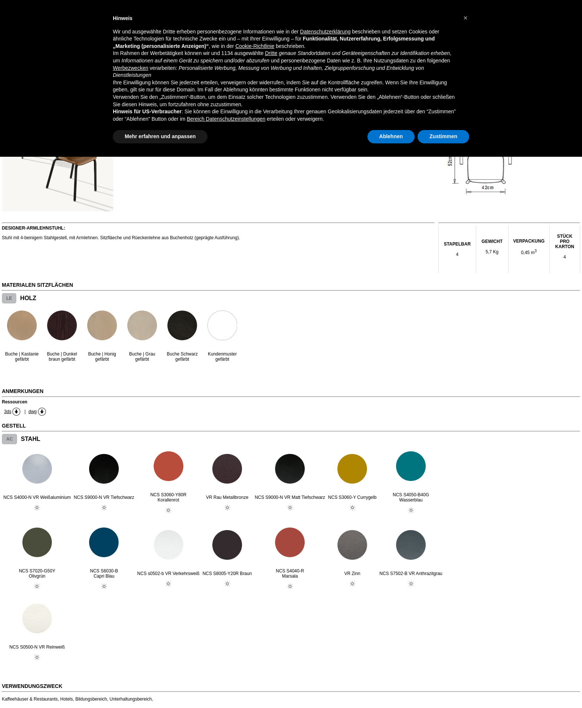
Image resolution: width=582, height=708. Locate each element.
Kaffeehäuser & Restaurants (30, 699)
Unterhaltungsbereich (130, 699)
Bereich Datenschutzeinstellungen (226, 119)
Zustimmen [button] (443, 136)
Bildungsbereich (91, 699)
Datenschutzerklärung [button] (325, 32)
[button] (465, 18)
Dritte (271, 53)
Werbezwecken (130, 68)
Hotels (66, 699)
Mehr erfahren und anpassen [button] (160, 136)
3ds (7, 411)
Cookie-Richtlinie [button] (254, 46)
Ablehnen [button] (391, 136)
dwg (33, 411)
